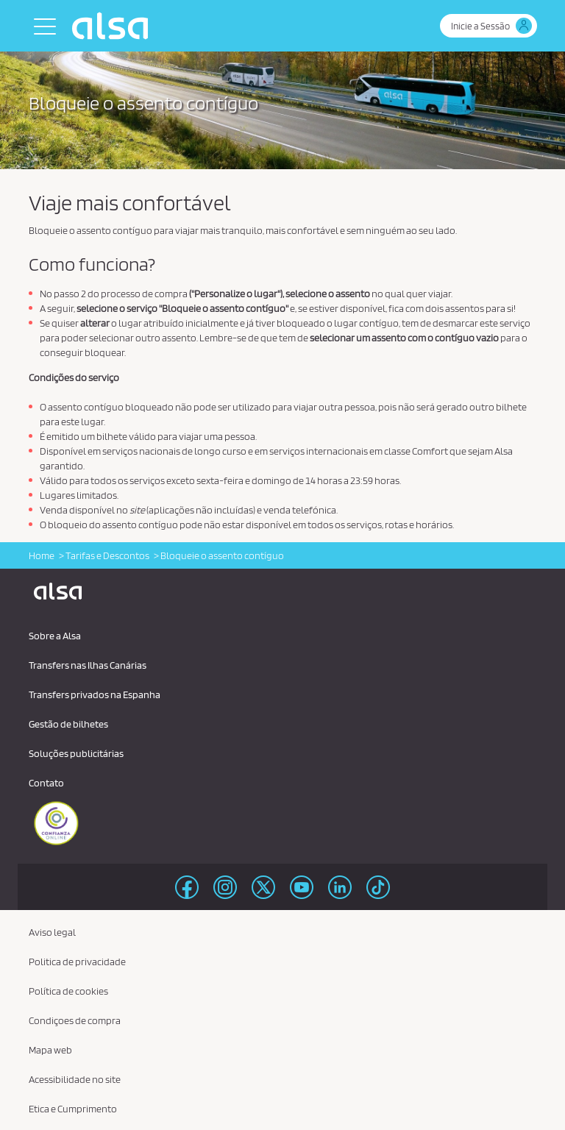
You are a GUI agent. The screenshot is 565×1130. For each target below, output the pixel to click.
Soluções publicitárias (76, 753)
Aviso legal (52, 932)
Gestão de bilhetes (68, 724)
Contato (46, 783)
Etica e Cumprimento (73, 1109)
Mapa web (50, 1050)
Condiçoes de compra (75, 1020)
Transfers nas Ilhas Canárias (87, 665)
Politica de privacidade (77, 961)
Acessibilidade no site (75, 1079)
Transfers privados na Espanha (94, 694)
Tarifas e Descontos (107, 555)
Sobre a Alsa (55, 636)
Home (41, 555)
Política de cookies (68, 991)
